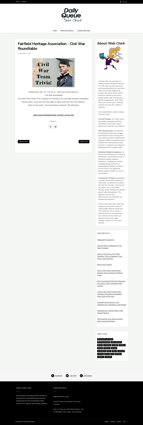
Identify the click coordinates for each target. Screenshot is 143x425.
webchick (108, 357)
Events (100, 348)
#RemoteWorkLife (103, 342)
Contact (23, 2)
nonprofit (121, 351)
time (112, 354)
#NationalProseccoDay (105, 240)
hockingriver (102, 351)
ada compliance (116, 342)
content (115, 345)
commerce (107, 345)
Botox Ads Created (104, 264)
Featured (107, 348)
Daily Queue (31, 422)
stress (107, 354)
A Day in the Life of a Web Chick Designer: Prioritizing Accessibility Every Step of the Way (109, 294)
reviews (100, 354)
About (17, 2)
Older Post (84, 142)
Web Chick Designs (67, 31)
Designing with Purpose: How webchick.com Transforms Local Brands (111, 303)
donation (122, 345)
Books (100, 345)
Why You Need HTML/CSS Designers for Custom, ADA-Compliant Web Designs (111, 283)
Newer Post (23, 142)
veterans (100, 357)
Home (55, 31)
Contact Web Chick (83, 31)
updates (118, 354)
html (109, 351)
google (114, 348)
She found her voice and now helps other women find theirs (110, 320)
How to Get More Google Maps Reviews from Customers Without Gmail (110, 272)
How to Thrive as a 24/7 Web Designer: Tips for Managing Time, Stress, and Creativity (109, 256)
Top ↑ (124, 421)
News (114, 351)
